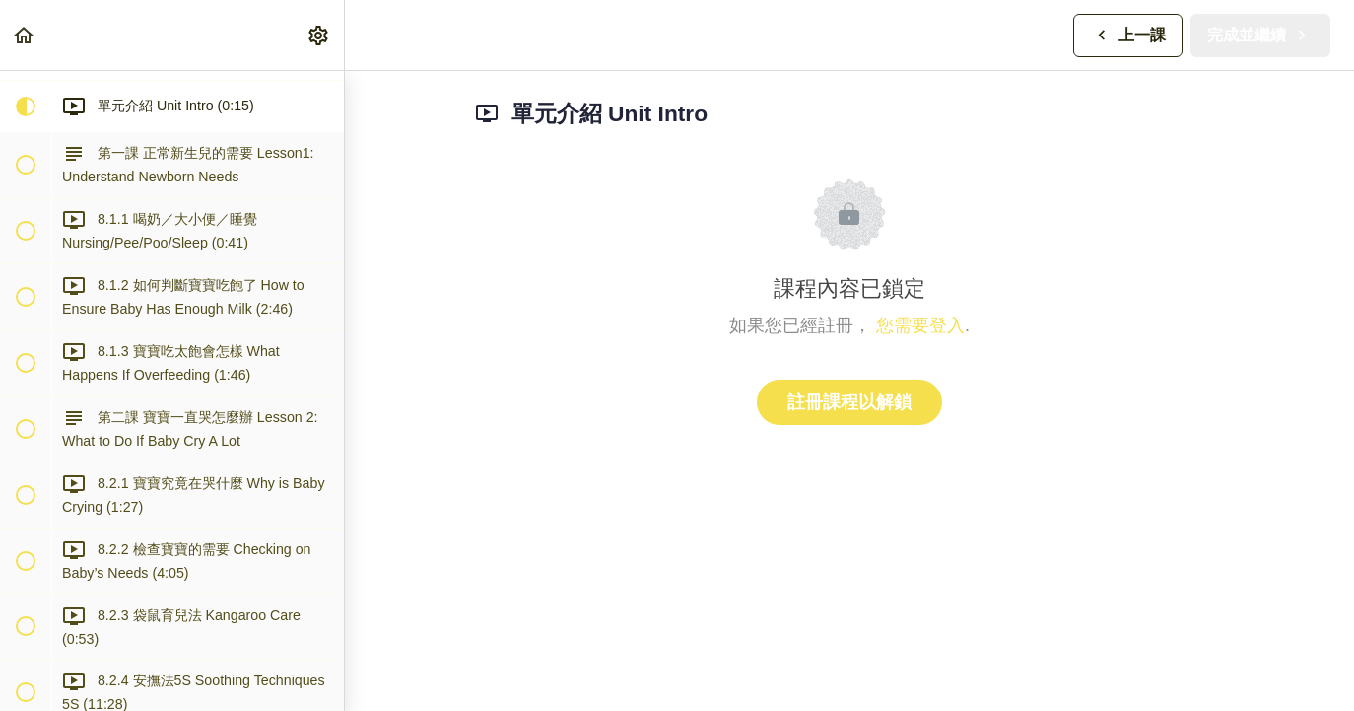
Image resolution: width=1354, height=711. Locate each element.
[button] (24, 35)
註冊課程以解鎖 (849, 402)
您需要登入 (920, 325)
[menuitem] (319, 35)
